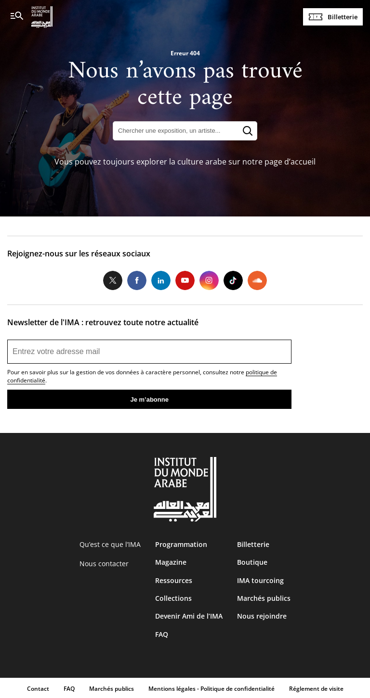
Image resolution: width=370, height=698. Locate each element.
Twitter (112, 280)
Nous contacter (104, 563)
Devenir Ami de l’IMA (189, 616)
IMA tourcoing (260, 580)
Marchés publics (264, 598)
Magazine (170, 562)
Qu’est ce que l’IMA (110, 544)
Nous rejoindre (262, 616)
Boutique (252, 562)
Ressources (173, 580)
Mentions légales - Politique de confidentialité (211, 689)
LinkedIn (161, 280)
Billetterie (342, 17)
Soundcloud (257, 280)
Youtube (185, 280)
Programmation (181, 544)
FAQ (161, 634)
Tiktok (233, 280)
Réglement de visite (316, 689)
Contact (38, 689)
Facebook (136, 280)
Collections (173, 598)
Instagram (209, 280)
